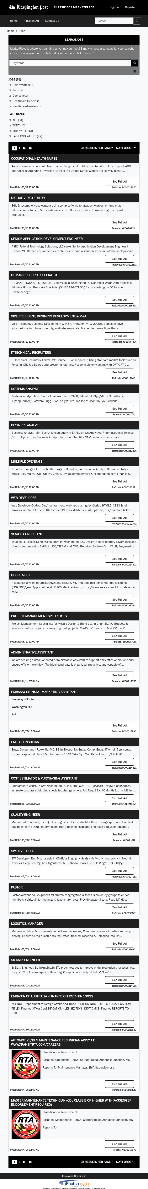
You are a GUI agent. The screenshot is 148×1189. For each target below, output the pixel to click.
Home (14, 20)
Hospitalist (20, 575)
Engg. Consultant (26, 742)
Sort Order (124, 148)
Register (130, 7)
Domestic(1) (20, 95)
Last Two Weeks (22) (27, 136)
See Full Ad (119, 181)
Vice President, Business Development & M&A (49, 316)
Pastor (17, 887)
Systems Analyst (25, 389)
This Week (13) (23, 131)
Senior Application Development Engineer (47, 239)
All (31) (18, 120)
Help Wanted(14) (23, 85)
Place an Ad (31, 20)
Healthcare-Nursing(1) (26, 106)
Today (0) (19, 125)
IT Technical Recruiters (31, 352)
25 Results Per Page (96, 148)
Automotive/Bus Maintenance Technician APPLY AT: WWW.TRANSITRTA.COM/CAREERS (53, 1042)
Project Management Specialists (39, 616)
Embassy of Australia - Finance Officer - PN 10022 (52, 996)
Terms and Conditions (74, 1175)
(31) (14, 79)
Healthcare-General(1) (26, 101)
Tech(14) (18, 90)
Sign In (114, 7)
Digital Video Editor (28, 198)
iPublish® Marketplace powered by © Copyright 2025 (74, 1183)
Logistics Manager (27, 924)
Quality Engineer (25, 815)
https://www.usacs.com (98, 587)
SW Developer (22, 851)
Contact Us (52, 20)
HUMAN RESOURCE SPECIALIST (34, 275)
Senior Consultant (27, 534)
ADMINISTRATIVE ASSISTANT (32, 652)
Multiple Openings (26, 461)
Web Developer (23, 498)
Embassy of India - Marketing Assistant (44, 692)
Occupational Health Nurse (34, 158)
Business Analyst (25, 425)
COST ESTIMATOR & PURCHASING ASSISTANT (44, 778)
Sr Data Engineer (25, 960)
